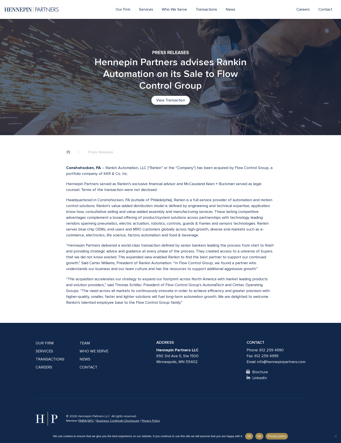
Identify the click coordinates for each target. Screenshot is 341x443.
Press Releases (100, 152)
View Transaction (170, 100)
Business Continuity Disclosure (117, 421)
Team (85, 343)
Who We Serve (174, 9)
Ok (249, 436)
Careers (303, 9)
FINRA (82, 421)
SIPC (90, 421)
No (259, 436)
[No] (335, 436)
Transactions (206, 9)
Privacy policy (277, 436)
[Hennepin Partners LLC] (31, 9)
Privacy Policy (151, 421)
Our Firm (123, 9)
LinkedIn (257, 377)
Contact (325, 9)
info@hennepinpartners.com (281, 361)
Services (146, 9)
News (230, 9)
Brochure (257, 372)
